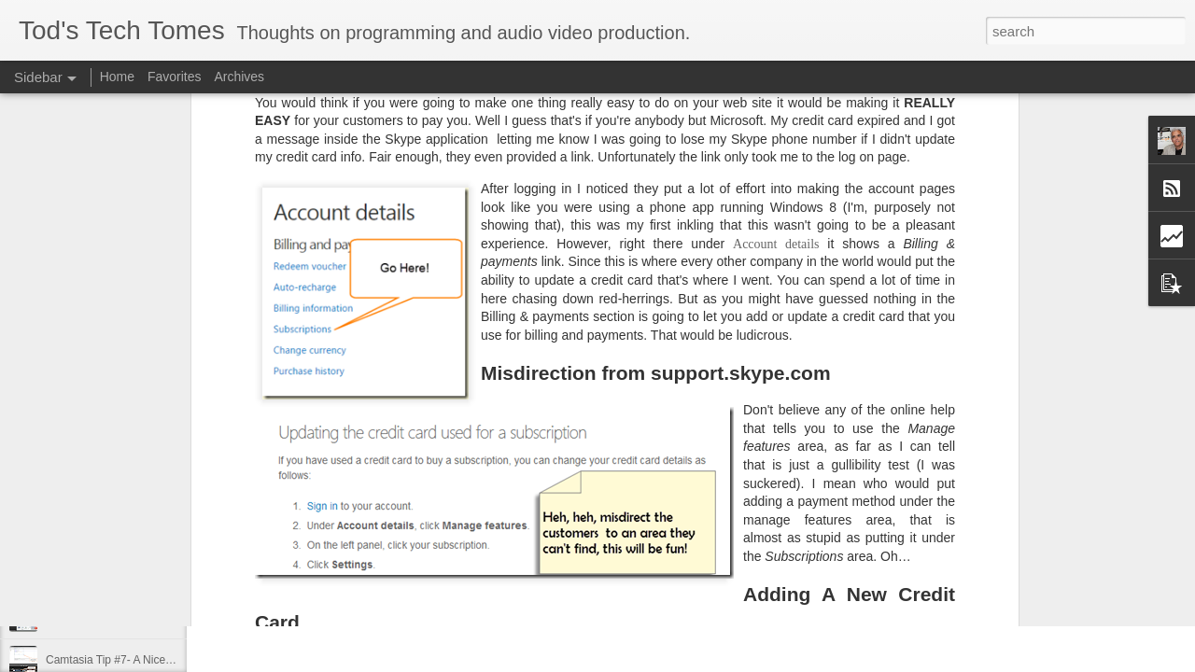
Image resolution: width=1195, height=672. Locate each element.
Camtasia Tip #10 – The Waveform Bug (143, 533)
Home (117, 76)
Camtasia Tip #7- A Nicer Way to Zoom (142, 659)
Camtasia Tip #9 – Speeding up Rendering (151, 575)
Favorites (175, 76)
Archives (239, 76)
